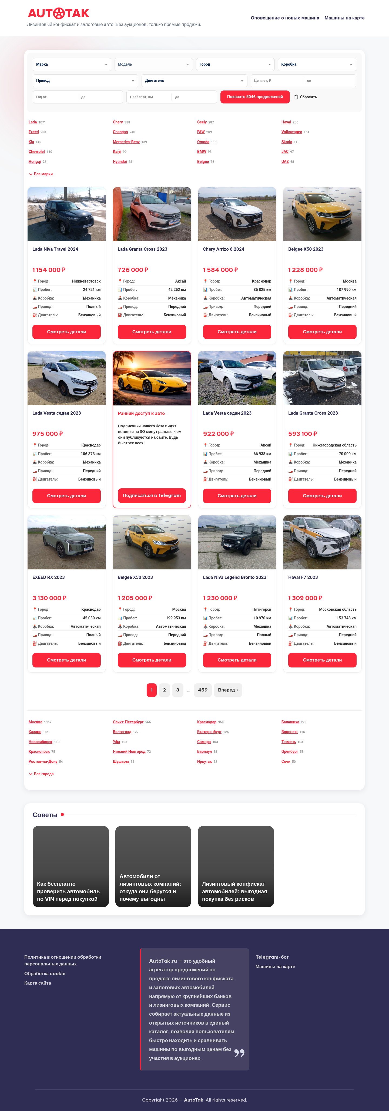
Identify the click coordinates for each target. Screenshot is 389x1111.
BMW (201, 151)
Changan (120, 132)
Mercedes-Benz (126, 142)
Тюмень (288, 742)
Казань (35, 732)
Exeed (34, 132)
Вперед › (228, 690)
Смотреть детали (66, 332)
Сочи (285, 761)
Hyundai (120, 161)
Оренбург (289, 751)
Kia (31, 142)
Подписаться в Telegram (152, 495)
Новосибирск (40, 742)
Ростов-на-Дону (43, 761)
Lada (33, 122)
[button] (41, 174)
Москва (35, 722)
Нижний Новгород (129, 751)
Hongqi (35, 161)
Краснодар (206, 722)
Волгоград (122, 732)
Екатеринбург (209, 732)
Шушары (121, 761)
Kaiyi (117, 151)
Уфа (116, 742)
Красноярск (39, 751)
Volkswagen (291, 132)
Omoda (203, 142)
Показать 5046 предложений (255, 96)
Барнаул (204, 751)
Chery (118, 122)
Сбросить (305, 97)
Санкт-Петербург (128, 722)
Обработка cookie (45, 973)
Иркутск (204, 761)
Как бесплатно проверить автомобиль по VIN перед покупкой (68, 891)
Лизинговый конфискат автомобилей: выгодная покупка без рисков (234, 891)
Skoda (286, 142)
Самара (204, 742)
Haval (286, 122)
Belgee (203, 161)
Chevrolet (37, 151)
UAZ (285, 161)
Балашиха (290, 722)
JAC (285, 151)
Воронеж (289, 732)
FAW (201, 132)
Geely (202, 122)
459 (203, 690)
